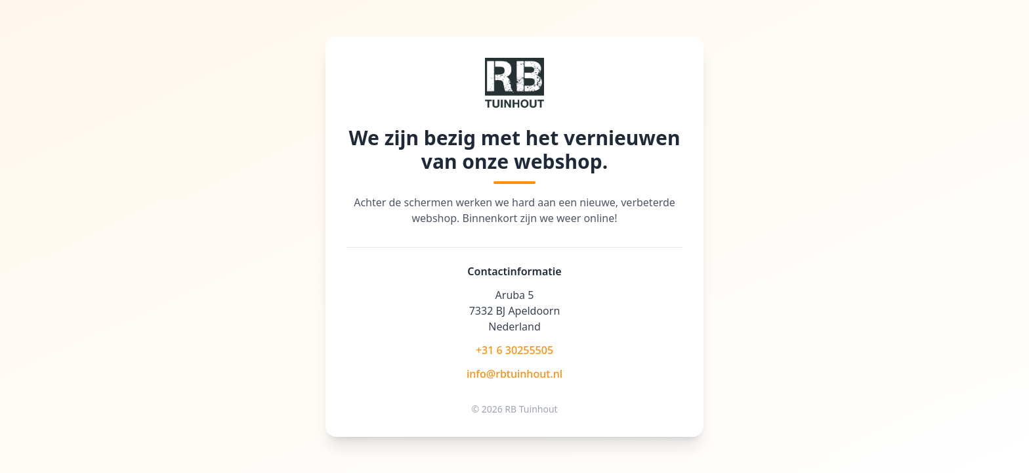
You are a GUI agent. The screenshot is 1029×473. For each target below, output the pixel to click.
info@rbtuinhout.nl (514, 374)
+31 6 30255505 (514, 350)
